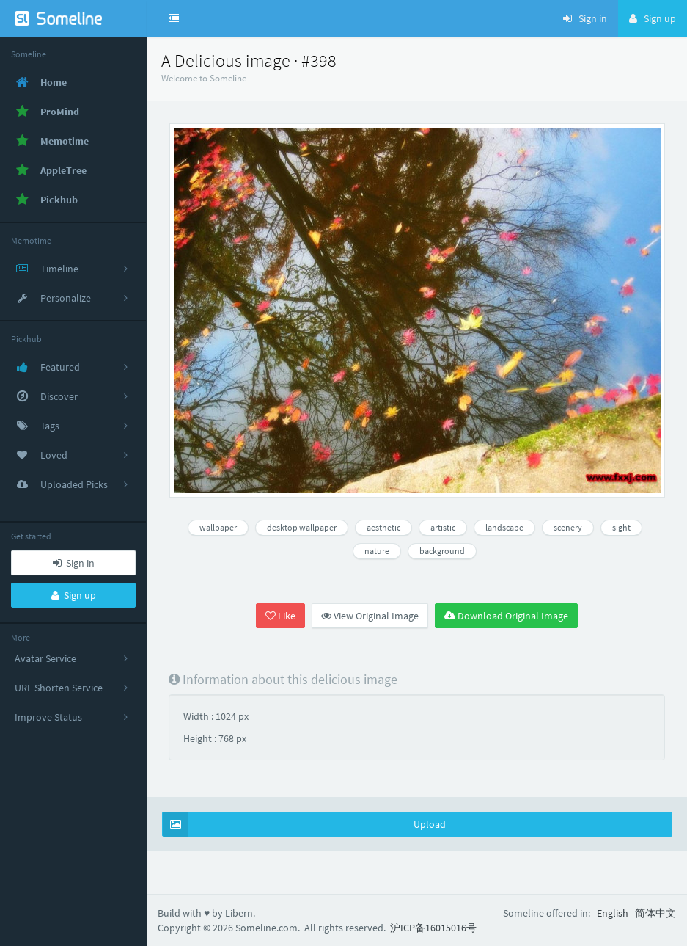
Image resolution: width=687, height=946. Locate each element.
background (442, 550)
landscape (504, 527)
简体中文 (655, 913)
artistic (442, 527)
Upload (304, 824)
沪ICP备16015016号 (433, 927)
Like (280, 615)
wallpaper (218, 527)
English (612, 913)
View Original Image (370, 615)
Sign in (74, 563)
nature (376, 550)
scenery (568, 527)
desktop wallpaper (302, 527)
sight (621, 527)
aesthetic (383, 527)
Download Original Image (506, 615)
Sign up (73, 595)
